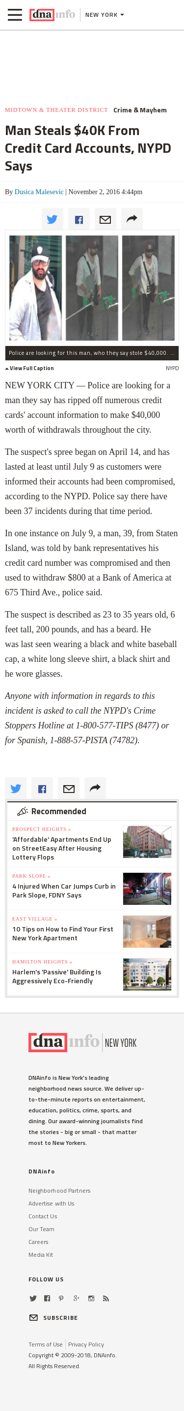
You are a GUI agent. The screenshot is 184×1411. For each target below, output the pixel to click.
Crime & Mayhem (140, 110)
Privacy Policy (86, 1344)
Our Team (41, 1229)
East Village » (34, 919)
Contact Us (42, 1216)
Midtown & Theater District (56, 109)
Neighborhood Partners (59, 1190)
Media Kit (40, 1254)
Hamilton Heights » (42, 961)
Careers (38, 1241)
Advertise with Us (51, 1203)
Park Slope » (31, 876)
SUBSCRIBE (53, 1317)
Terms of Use (45, 1344)
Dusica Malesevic (39, 192)
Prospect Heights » (41, 829)
